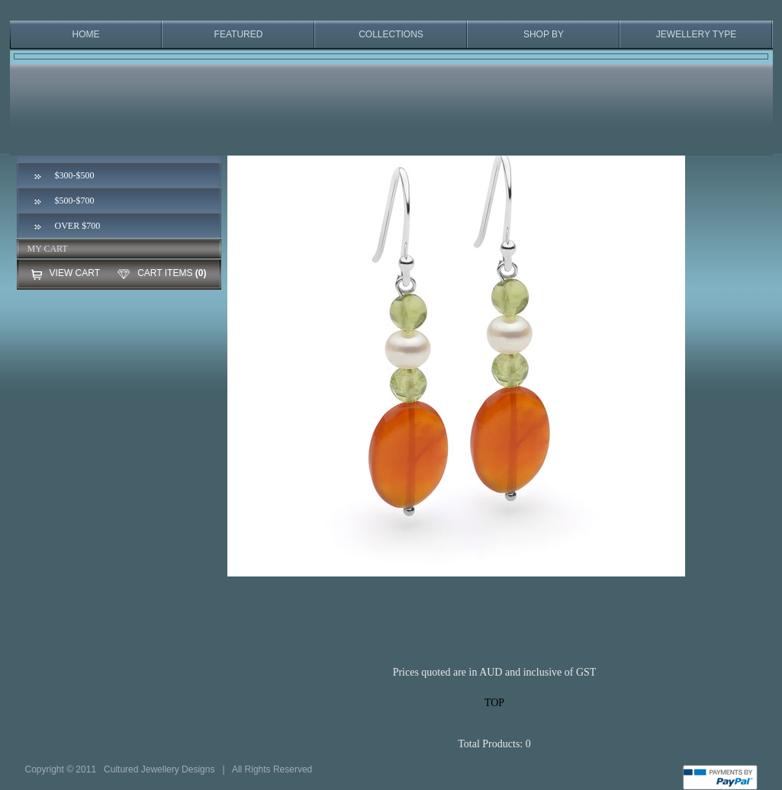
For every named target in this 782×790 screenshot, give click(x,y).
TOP (494, 702)
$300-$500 (75, 175)
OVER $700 (78, 225)
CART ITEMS (164, 273)
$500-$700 (75, 200)
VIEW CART (75, 273)
